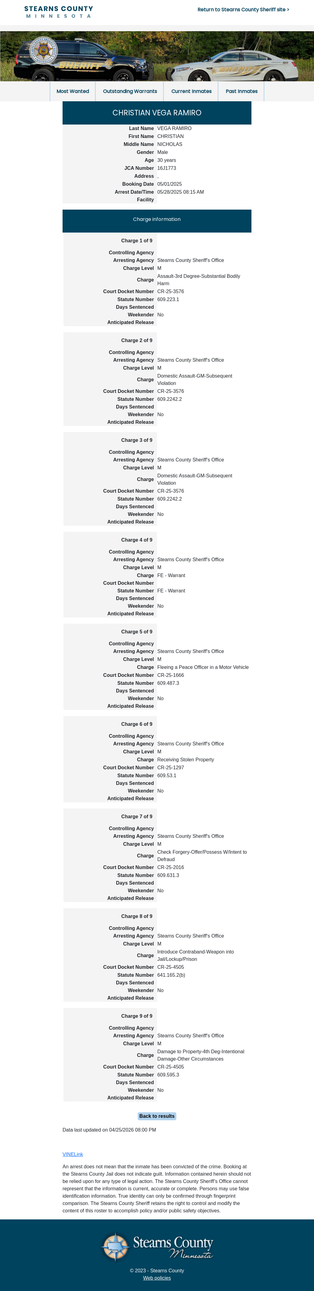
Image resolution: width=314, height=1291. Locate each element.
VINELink (73, 1154)
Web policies (157, 1278)
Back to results (157, 1116)
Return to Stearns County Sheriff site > (243, 9)
